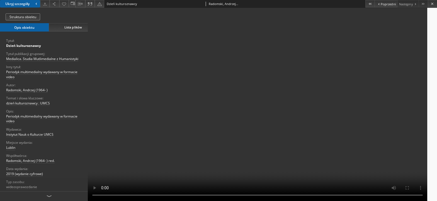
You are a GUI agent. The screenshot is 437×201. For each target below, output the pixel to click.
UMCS (45, 103)
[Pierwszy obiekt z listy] (370, 4)
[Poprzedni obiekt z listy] (386, 4)
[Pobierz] (45, 4)
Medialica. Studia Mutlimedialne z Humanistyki (42, 58)
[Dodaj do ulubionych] (64, 4)
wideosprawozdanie (21, 187)
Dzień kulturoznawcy (23, 45)
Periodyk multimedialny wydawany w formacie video (41, 74)
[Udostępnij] (54, 4)
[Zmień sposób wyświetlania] (72, 4)
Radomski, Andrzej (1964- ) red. (30, 160)
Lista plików (73, 27)
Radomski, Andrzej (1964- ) (27, 90)
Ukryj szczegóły (21, 3)
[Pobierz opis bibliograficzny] (80, 4)
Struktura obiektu (22, 17)
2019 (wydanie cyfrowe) (24, 173)
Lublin (10, 147)
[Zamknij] (432, 4)
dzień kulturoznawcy (22, 103)
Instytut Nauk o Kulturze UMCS (30, 134)
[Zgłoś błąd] (99, 4)
